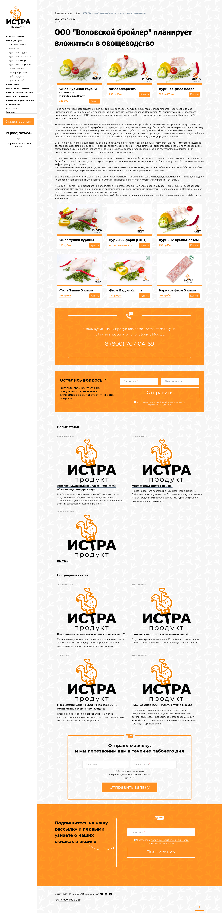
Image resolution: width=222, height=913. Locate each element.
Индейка (13, 48)
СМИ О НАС (13, 84)
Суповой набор (17, 80)
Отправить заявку (129, 787)
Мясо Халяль (16, 68)
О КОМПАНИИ (15, 36)
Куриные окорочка (19, 64)
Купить (94, 101)
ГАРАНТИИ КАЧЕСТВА (20, 92)
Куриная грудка (17, 52)
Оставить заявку (18, 121)
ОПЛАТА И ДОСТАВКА (20, 100)
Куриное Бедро (17, 60)
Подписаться (161, 851)
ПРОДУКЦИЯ (14, 40)
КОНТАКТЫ (13, 104)
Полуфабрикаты (18, 72)
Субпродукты (16, 76)
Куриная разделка (19, 56)
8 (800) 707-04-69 (129, 343)
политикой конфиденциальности (167, 402)
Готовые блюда (17, 44)
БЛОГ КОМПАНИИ (17, 88)
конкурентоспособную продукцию (159, 161)
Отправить (159, 392)
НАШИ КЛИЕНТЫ (17, 96)
